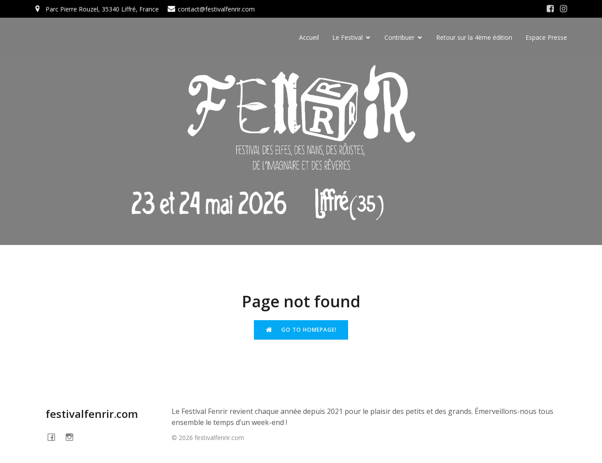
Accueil (309, 38)
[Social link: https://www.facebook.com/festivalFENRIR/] (550, 8)
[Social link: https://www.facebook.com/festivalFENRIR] (55, 437)
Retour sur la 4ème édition (474, 38)
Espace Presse (546, 38)
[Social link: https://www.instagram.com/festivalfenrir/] (563, 8)
